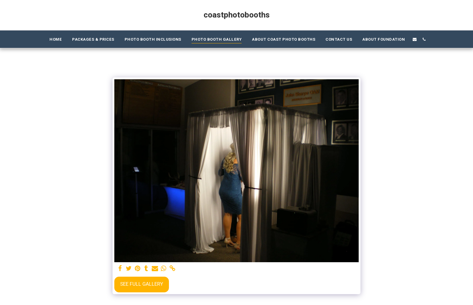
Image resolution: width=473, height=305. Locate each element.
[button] (414, 39)
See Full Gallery (141, 284)
